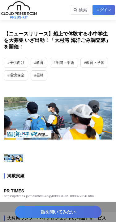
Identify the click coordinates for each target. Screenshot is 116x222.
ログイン (103, 10)
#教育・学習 (94, 62)
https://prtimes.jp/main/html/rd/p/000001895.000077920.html (49, 196)
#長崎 (39, 75)
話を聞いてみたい (58, 211)
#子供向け (15, 62)
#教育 (39, 62)
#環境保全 (15, 75)
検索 (80, 9)
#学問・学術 (64, 62)
